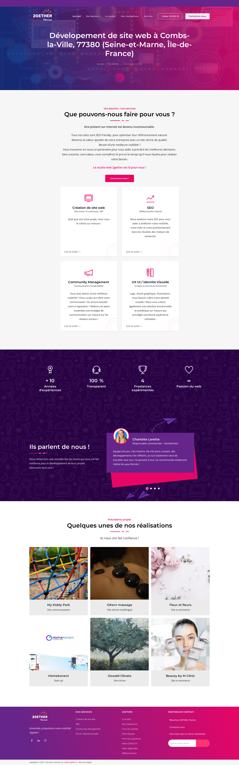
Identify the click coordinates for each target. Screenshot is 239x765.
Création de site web (132, 64)
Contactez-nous (197, 16)
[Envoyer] (203, 743)
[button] (147, 488)
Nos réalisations (129, 16)
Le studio (110, 16)
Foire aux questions (131, 738)
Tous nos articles (130, 728)
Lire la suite (72, 251)
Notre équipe (128, 733)
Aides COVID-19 (170, 16)
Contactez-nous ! (119, 178)
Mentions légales (85, 762)
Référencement (129, 753)
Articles (148, 16)
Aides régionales (130, 748)
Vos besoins (92, 16)
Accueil (77, 16)
